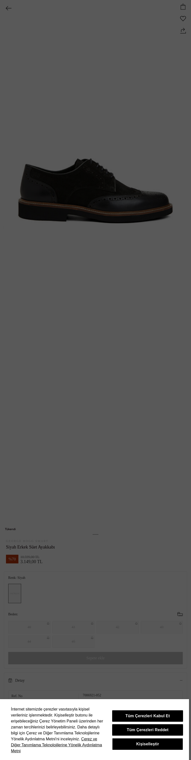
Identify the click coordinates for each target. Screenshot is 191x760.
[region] (94, 729)
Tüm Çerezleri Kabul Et (147, 716)
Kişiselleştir (147, 744)
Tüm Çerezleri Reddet (148, 730)
